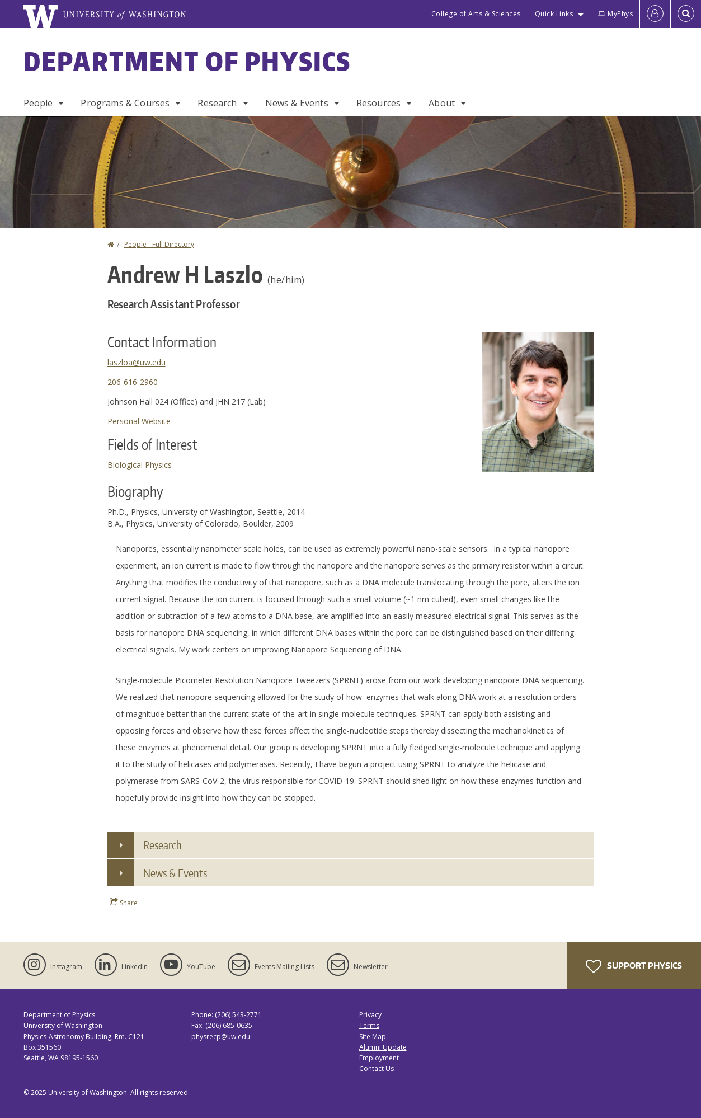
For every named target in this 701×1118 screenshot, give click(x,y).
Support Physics (634, 966)
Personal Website (139, 421)
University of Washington (87, 1092)
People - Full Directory (159, 244)
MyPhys (615, 13)
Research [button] (162, 845)
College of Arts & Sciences (476, 13)
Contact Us (376, 1068)
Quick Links (554, 13)
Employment (379, 1058)
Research (217, 103)
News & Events (296, 103)
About (442, 103)
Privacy (370, 1015)
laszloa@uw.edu (136, 362)
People (38, 103)
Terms (369, 1025)
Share (124, 903)
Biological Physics (139, 464)
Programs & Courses (125, 103)
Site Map (372, 1036)
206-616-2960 (132, 382)
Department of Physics (187, 61)
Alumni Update (383, 1047)
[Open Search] (686, 14)
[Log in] (655, 14)
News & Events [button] (175, 873)
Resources (378, 103)
